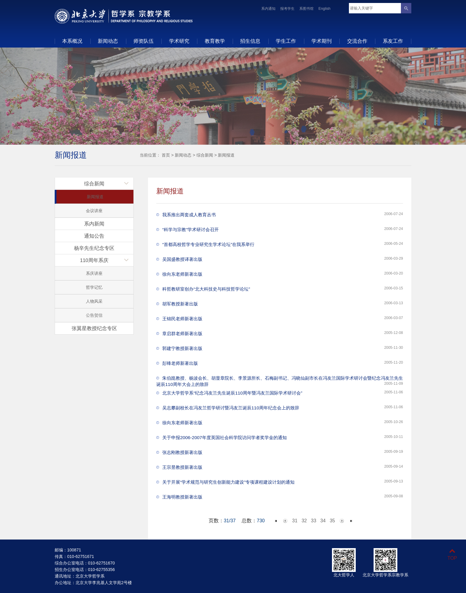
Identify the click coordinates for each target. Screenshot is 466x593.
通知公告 (94, 236)
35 (332, 520)
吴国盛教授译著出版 (182, 259)
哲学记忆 (94, 287)
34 (323, 520)
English (324, 9)
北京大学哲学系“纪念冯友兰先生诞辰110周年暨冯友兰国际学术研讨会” (232, 392)
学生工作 (286, 41)
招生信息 (250, 41)
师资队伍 (143, 41)
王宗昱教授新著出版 (182, 467)
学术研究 (179, 41)
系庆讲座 (94, 273)
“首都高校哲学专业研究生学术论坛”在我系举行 (208, 244)
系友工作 (393, 41)
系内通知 (268, 9)
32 (304, 520)
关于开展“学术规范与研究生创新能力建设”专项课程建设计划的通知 (228, 482)
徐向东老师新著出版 (182, 274)
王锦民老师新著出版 (182, 318)
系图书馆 (306, 9)
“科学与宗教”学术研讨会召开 (190, 229)
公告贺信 (94, 315)
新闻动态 (108, 41)
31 (294, 520)
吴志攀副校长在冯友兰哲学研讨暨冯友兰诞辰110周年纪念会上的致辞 (230, 407)
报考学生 (287, 9)
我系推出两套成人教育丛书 (189, 214)
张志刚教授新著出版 (182, 452)
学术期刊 (321, 41)
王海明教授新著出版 (182, 496)
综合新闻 (204, 155)
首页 (166, 155)
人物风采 (94, 301)
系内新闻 (94, 223)
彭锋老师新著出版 (180, 363)
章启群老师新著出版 (182, 333)
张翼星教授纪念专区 (94, 328)
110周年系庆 (94, 260)
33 (313, 520)
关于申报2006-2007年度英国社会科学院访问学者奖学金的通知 (224, 437)
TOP (452, 554)
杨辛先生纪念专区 (94, 248)
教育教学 (215, 41)
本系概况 (72, 41)
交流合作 (357, 41)
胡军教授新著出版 (180, 303)
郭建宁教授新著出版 (182, 348)
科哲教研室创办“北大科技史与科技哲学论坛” (206, 288)
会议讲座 (94, 210)
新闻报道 (226, 155)
